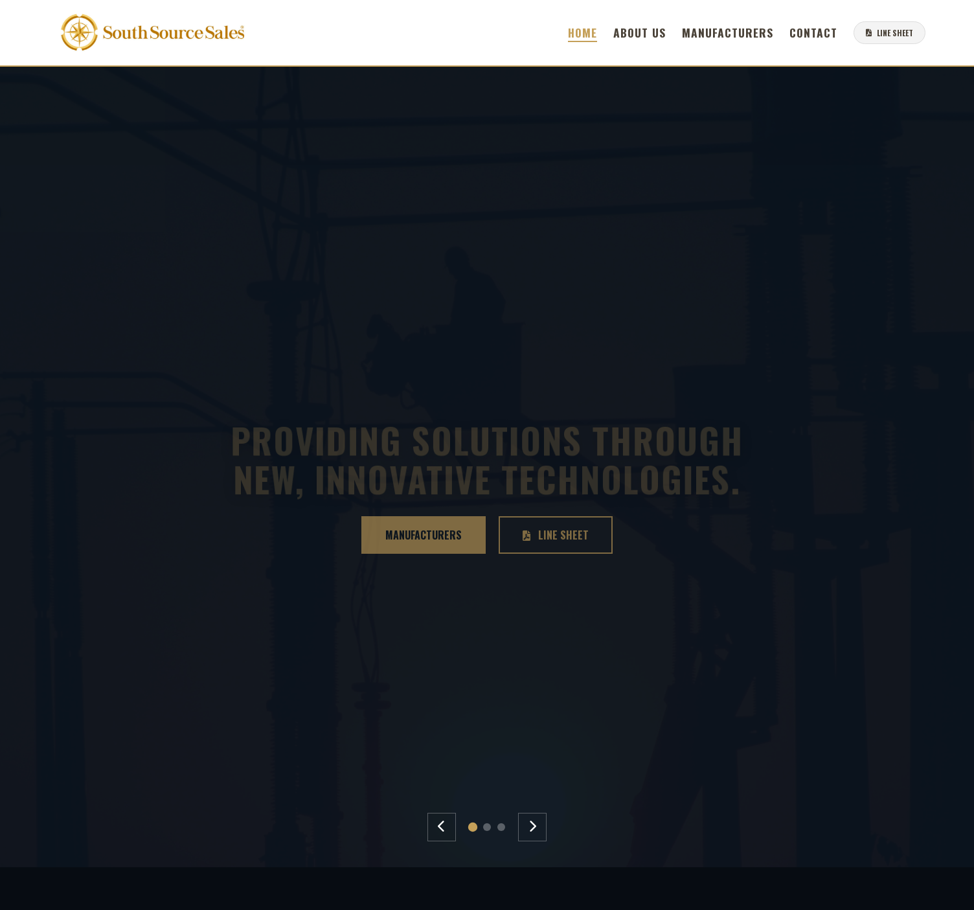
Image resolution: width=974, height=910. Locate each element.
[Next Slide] (532, 827)
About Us (639, 32)
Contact (813, 32)
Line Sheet (556, 535)
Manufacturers (727, 32)
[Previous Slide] (441, 827)
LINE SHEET (889, 32)
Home (582, 32)
